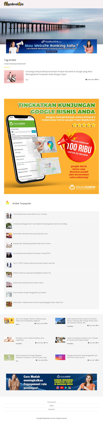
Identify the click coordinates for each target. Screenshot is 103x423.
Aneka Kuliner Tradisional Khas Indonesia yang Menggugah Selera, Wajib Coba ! (38, 302)
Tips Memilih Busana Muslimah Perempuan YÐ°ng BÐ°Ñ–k (32, 253)
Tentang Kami (51, 402)
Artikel (51, 406)
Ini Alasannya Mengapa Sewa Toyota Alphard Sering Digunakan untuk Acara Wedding (40, 224)
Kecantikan (19, 343)
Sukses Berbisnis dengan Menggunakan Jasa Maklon (29, 292)
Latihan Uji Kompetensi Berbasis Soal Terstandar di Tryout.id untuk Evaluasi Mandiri (82, 339)
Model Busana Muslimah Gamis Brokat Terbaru (28, 283)
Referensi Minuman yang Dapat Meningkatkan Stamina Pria (32, 273)
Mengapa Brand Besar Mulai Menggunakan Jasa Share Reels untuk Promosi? (82, 356)
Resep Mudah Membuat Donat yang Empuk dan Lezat (30, 234)
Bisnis (17, 324)
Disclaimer (51, 409)
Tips (27, 79)
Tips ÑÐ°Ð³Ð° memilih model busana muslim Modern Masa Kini (34, 263)
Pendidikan (70, 326)
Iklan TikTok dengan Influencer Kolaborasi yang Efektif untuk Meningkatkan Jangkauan (31, 320)
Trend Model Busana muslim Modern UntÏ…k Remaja (30, 214)
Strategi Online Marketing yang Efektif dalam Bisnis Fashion (32, 243)
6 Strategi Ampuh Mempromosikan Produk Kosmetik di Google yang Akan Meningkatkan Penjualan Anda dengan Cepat (59, 73)
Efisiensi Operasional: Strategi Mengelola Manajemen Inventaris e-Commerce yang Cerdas (31, 356)
